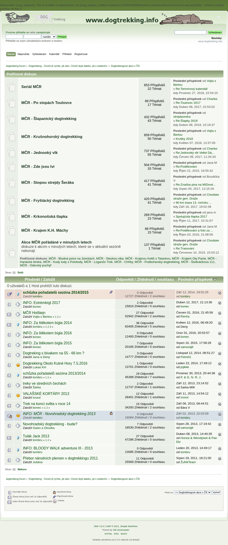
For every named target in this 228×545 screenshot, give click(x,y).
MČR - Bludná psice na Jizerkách (72, 258)
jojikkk (185, 367)
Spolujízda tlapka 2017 (191, 216)
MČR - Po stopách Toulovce (46, 103)
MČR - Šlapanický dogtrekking (49, 119)
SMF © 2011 (112, 526)
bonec (37, 306)
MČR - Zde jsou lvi (37, 166)
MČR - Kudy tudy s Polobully (62, 262)
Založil (49, 279)
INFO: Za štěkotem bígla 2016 (47, 333)
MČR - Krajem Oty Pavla (189, 258)
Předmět (32, 279)
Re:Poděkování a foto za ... (194, 230)
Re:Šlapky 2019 (187, 120)
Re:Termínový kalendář (192, 89)
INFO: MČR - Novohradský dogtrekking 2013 (59, 414)
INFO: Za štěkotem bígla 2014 (47, 323)
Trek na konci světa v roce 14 (46, 404)
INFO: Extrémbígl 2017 (41, 303)
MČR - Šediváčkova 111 (198, 262)
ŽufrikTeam (188, 462)
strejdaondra (182, 116)
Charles (212, 99)
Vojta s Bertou (42, 316)
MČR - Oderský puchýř (35, 265)
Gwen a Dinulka (43, 428)
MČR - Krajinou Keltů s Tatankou (147, 258)
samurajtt (187, 347)
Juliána (37, 462)
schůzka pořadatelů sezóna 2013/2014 (54, 373)
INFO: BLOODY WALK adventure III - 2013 (58, 448)
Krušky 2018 (184, 138)
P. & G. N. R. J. (191, 377)
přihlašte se (22, 32)
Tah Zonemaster (121, 530)
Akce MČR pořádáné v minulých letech (56, 242)
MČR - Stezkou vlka (110, 258)
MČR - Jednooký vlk (39, 153)
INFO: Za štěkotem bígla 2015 (47, 343)
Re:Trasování (185, 248)
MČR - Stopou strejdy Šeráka (47, 182)
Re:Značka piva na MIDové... (196, 184)
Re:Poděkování (186, 166)
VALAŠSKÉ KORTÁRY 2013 (46, 394)
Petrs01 (186, 357)
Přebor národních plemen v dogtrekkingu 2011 (60, 458)
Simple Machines (128, 526)
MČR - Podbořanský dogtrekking (157, 262)
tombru (37, 296)
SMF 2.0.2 (99, 526)
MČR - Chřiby (123, 262)
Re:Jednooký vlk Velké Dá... (195, 152)
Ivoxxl (37, 397)
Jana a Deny (41, 357)
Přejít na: (169, 492)
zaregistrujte (43, 32)
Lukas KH (39, 367)
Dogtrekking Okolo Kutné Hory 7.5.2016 (55, 363)
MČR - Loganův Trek (98, 262)
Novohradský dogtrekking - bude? (50, 424)
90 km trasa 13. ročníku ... (194, 202)
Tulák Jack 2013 (36, 436)
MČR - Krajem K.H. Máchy (44, 230)
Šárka (37, 387)
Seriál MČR (31, 87)
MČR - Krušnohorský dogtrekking (52, 137)
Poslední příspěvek (197, 279)
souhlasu (165, 279)
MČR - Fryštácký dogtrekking (47, 200)
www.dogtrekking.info (210, 41)
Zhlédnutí (145, 279)
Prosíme (11, 32)
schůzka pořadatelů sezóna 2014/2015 (55, 292)
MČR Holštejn (34, 313)
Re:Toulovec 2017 (188, 102)
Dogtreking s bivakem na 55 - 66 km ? (53, 353)
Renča (185, 316)
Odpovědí (125, 279)
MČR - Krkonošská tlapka (44, 216)
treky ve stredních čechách (44, 383)
